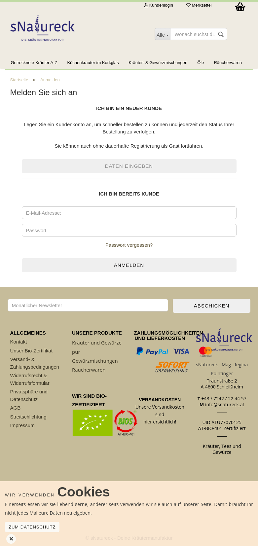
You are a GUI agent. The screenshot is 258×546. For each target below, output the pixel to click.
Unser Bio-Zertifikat (31, 350)
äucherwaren (90, 369)
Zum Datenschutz (32, 527)
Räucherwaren (228, 62)
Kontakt (18, 342)
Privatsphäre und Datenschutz (29, 395)
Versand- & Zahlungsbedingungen (34, 363)
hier (147, 422)
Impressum (22, 425)
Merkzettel (199, 5)
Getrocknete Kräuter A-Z (34, 62)
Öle (200, 62)
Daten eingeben (129, 166)
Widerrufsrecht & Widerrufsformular (30, 379)
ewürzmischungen (97, 360)
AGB (15, 408)
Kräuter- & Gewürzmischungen (158, 62)
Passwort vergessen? (129, 245)
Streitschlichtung (28, 416)
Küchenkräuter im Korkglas (93, 62)
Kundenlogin (158, 5)
